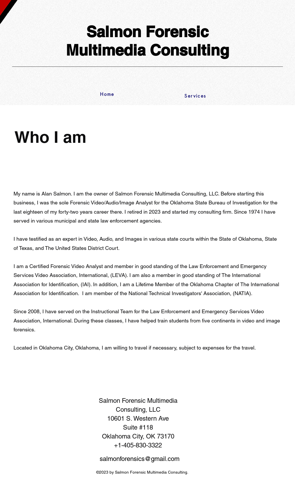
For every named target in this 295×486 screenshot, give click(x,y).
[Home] (108, 94)
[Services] (195, 96)
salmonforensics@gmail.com (139, 458)
